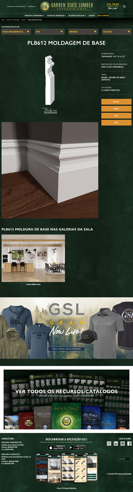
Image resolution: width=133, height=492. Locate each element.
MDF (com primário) (112, 67)
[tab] (34, 16)
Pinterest (123, 443)
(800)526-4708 (12, 447)
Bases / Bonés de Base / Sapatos (113, 78)
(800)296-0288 (13, 461)
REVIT (116, 101)
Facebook (129, 443)
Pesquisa (124, 6)
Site (66, 488)
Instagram (109, 443)
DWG (116, 108)
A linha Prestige (110, 90)
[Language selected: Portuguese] (124, 459)
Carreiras (32, 6)
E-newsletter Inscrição (16, 6)
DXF (116, 115)
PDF (116, 122)
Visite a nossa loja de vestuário (66, 349)
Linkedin (116, 443)
